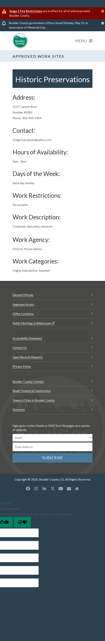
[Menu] (83, 40)
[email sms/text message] (52, 438)
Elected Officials (23, 295)
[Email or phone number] (52, 446)
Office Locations (23, 313)
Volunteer (19, 409)
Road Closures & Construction (32, 390)
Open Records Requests (28, 357)
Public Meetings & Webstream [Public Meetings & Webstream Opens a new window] (32, 323)
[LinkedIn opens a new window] (44, 488)
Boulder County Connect (28, 381)
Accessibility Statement (27, 338)
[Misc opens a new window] (69, 488)
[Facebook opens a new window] (28, 488)
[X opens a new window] (52, 488)
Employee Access (23, 304)
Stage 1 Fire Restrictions (25, 11)
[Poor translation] (22, 522)
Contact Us (20, 347)
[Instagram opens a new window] (36, 488)
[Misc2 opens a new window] (77, 488)
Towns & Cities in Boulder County (34, 400)
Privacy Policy (22, 366)
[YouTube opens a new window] (60, 488)
